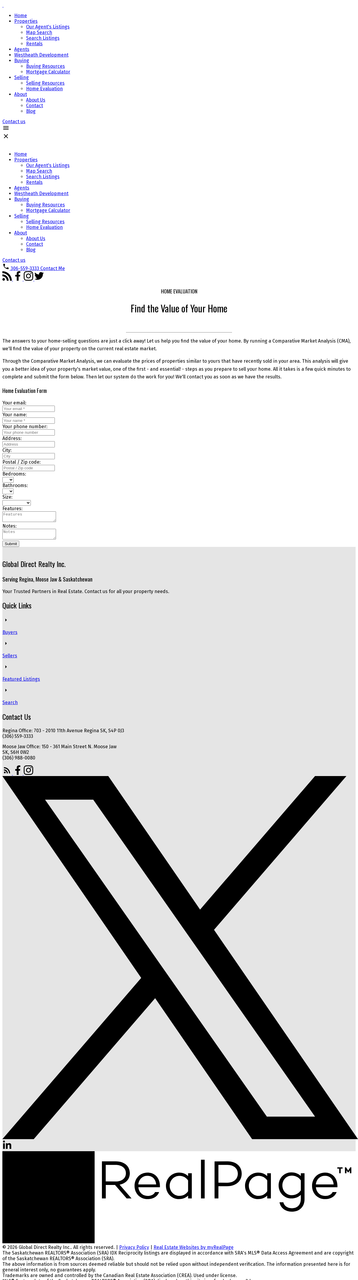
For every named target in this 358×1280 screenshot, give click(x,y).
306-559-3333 (25, 268)
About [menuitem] (20, 94)
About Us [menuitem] (35, 100)
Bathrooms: (15, 485)
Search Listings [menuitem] (43, 38)
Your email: (14, 403)
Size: (7, 497)
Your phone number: (24, 426)
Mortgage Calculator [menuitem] (48, 72)
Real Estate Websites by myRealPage (194, 1251)
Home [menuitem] (20, 15)
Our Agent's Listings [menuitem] (48, 27)
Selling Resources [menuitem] (45, 83)
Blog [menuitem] (31, 111)
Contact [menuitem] (34, 105)
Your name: (14, 414)
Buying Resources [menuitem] (45, 66)
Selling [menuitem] (21, 77)
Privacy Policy (134, 1251)
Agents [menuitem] (21, 49)
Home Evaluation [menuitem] (44, 88)
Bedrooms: (14, 474)
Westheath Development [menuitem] (41, 55)
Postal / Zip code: (21, 462)
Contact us (13, 121)
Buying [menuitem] (21, 60)
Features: (12, 508)
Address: (12, 438)
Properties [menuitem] (26, 21)
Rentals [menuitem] (34, 43)
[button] (13, 121)
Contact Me (52, 268)
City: (7, 450)
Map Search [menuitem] (39, 32)
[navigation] (179, 207)
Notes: (9, 528)
